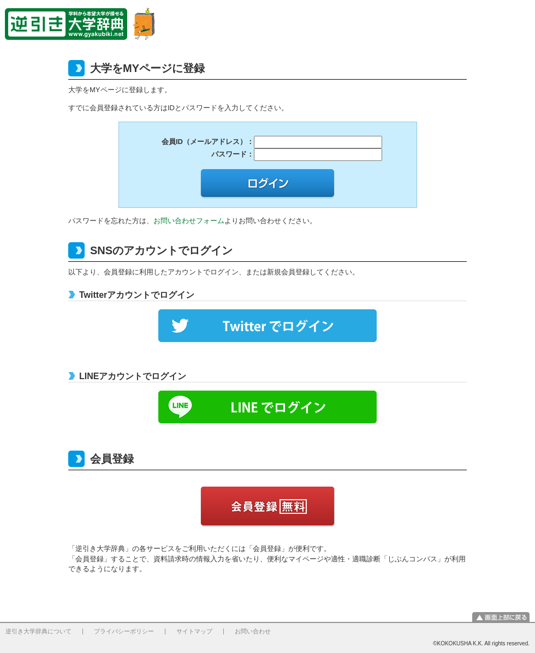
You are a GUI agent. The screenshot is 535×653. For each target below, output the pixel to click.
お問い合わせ (253, 631)
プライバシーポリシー (124, 631)
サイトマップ (194, 631)
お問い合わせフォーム (188, 221)
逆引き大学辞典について (38, 631)
